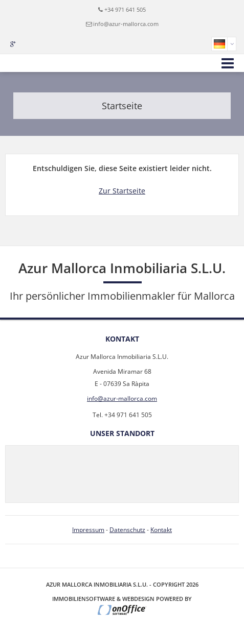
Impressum (88, 529)
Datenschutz (127, 529)
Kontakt (161, 529)
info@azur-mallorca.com (126, 24)
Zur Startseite (122, 191)
